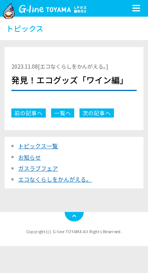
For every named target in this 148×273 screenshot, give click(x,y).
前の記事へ (28, 113)
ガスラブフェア (38, 168)
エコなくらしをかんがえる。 (55, 179)
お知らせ (29, 157)
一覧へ (62, 113)
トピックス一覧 (38, 146)
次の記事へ (97, 113)
